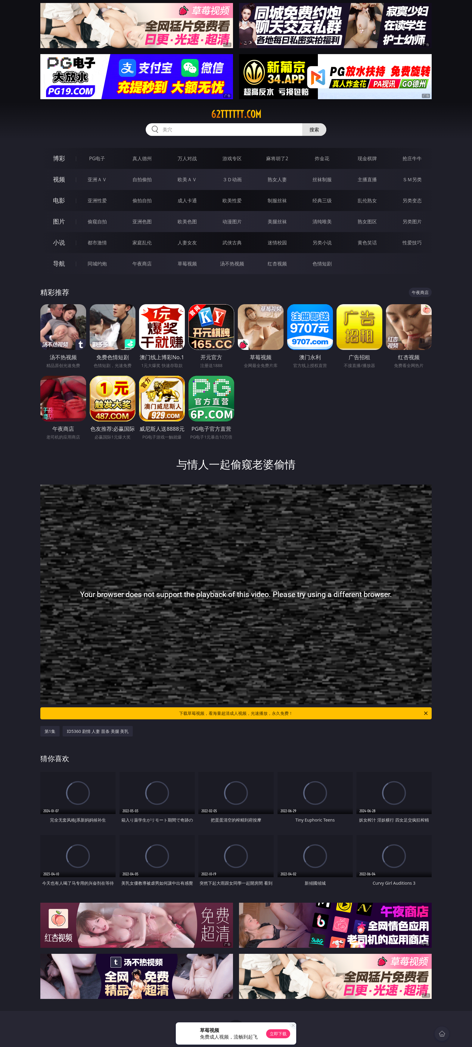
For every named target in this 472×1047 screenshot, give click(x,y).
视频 (59, 179)
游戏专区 (232, 158)
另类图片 (412, 221)
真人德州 (142, 158)
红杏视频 (277, 263)
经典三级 (322, 200)
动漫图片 (232, 221)
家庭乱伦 (142, 242)
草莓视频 (187, 263)
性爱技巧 (412, 242)
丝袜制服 (322, 179)
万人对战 (187, 158)
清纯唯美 (322, 221)
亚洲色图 (142, 221)
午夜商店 (142, 263)
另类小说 (322, 242)
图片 (59, 221)
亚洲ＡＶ (97, 179)
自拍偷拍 (142, 179)
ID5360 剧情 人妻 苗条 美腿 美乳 (98, 731)
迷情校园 (277, 242)
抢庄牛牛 (412, 158)
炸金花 (322, 158)
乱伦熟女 (367, 200)
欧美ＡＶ (187, 179)
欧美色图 (187, 221)
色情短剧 (322, 263)
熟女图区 (367, 221)
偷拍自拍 (142, 200)
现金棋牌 (367, 158)
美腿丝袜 (277, 221)
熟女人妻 (277, 179)
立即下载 (278, 1033)
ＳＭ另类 (412, 179)
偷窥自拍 (97, 221)
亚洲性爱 (97, 200)
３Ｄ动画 (232, 179)
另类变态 (412, 200)
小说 (59, 242)
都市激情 (97, 242)
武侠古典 (232, 242)
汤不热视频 (232, 263)
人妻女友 (187, 242)
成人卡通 (187, 200)
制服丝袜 (277, 200)
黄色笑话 (367, 242)
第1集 (50, 731)
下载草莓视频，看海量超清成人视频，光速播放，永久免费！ (304, 713)
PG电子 (97, 158)
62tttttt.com (236, 114)
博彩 (59, 158)
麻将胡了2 (277, 158)
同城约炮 (97, 263)
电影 (59, 200)
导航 (59, 263)
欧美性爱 (232, 200)
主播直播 (367, 179)
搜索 (314, 129)
